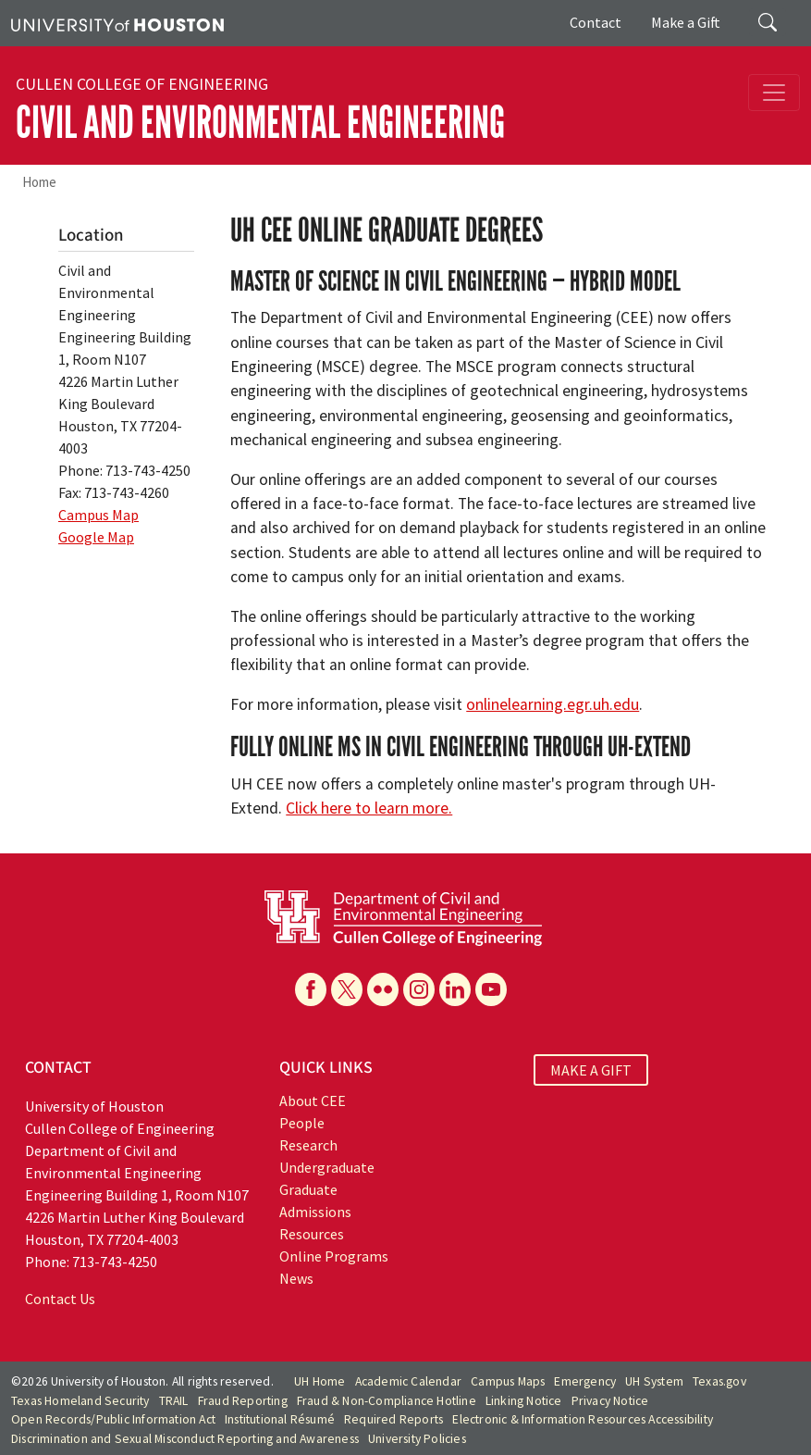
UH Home (319, 1381)
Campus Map (98, 514)
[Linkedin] (455, 989)
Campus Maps (508, 1381)
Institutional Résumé (280, 1419)
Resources (311, 1234)
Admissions (315, 1211)
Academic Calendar (408, 1381)
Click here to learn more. (369, 808)
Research (308, 1145)
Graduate (308, 1189)
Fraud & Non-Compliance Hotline (386, 1401)
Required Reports (393, 1419)
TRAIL (174, 1401)
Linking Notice (523, 1401)
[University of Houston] (117, 23)
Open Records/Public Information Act (113, 1419)
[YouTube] (491, 989)
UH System (654, 1381)
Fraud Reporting (243, 1401)
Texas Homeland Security (80, 1401)
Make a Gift (685, 22)
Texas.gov (719, 1381)
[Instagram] (419, 989)
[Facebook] (310, 989)
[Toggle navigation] (774, 92)
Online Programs (333, 1256)
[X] (346, 989)
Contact (595, 22)
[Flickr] (383, 989)
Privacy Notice (610, 1401)
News (296, 1278)
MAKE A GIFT (591, 1070)
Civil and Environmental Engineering (260, 122)
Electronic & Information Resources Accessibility (582, 1419)
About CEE (312, 1100)
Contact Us (60, 1298)
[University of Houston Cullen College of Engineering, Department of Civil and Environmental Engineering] (403, 916)
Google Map (96, 537)
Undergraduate (327, 1167)
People (302, 1122)
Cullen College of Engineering (142, 84)
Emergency (585, 1381)
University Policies (417, 1439)
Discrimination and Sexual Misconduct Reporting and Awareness (185, 1439)
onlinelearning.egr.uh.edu (552, 704)
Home (39, 182)
